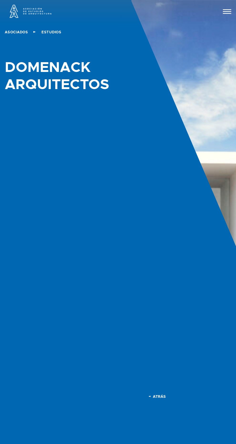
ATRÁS (159, 396)
